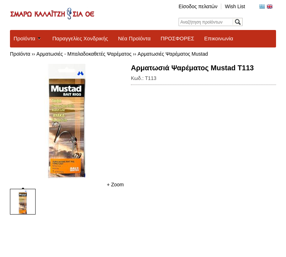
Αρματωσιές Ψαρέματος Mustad (173, 54)
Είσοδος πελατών (198, 6)
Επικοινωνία (218, 38)
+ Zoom (115, 184)
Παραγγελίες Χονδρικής (80, 38)
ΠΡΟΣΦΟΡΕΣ (177, 38)
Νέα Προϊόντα (134, 38)
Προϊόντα (24, 38)
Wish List (235, 6)
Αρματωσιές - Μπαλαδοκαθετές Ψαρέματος (83, 54)
